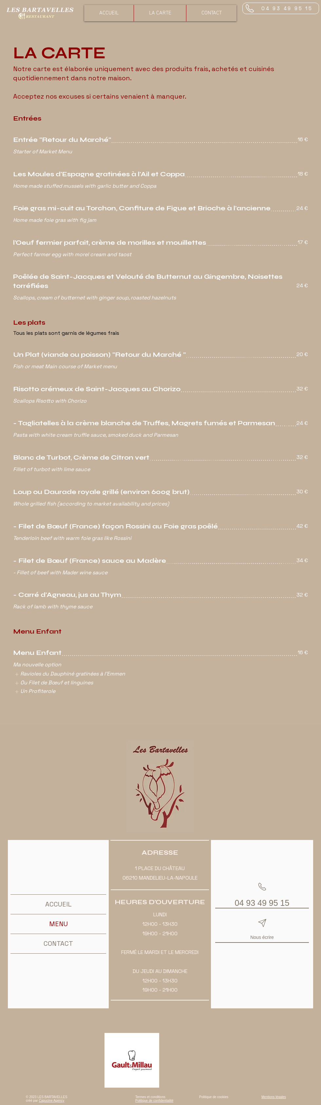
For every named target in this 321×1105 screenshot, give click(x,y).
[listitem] (69, 674)
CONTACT (58, 943)
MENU (58, 924)
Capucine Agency (51, 1100)
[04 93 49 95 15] (280, 8)
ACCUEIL (58, 904)
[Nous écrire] (262, 929)
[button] (160, 13)
